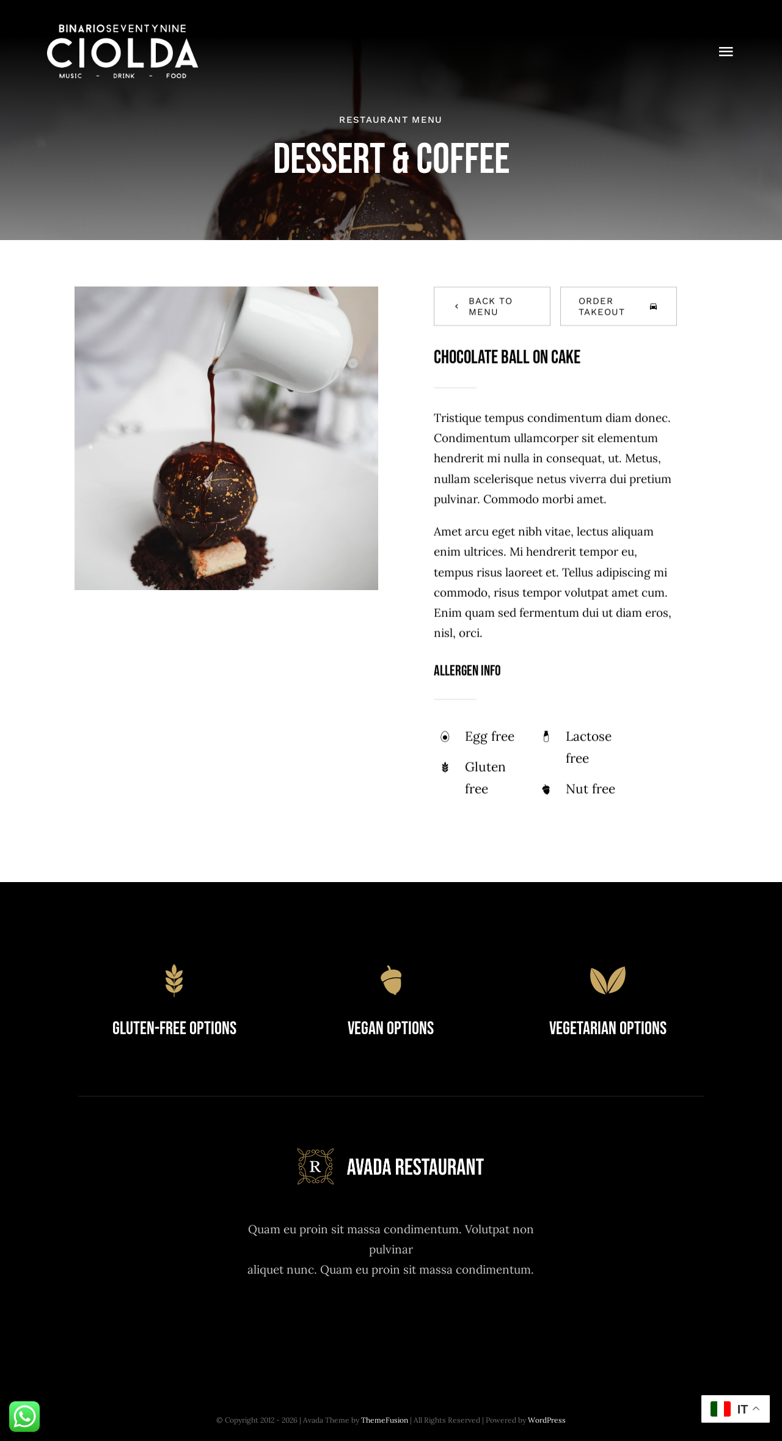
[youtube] (424, 1321)
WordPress (547, 1420)
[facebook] (323, 1321)
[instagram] (390, 1321)
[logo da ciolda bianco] (123, 30)
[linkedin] (458, 1321)
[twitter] (357, 1321)
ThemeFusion (384, 1420)
